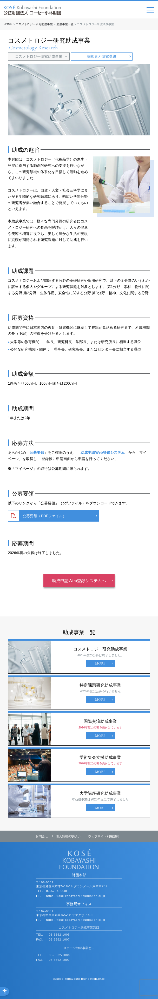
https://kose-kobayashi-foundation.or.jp (75, 895)
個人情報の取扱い (68, 836)
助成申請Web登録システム (102, 452)
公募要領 (37, 452)
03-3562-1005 (59, 934)
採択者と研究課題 (101, 56)
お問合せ (42, 836)
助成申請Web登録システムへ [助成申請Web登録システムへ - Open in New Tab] (79, 581)
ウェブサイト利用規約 (103, 836)
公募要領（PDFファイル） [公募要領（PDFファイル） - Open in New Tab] (44, 516)
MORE (100, 663)
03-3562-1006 (59, 955)
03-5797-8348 (56, 890)
